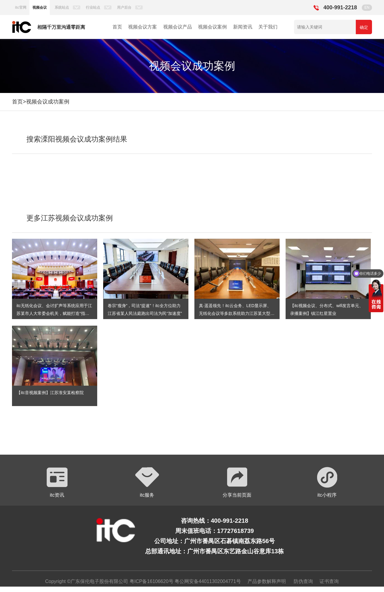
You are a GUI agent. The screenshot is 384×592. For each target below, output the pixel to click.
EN (367, 7)
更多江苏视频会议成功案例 (69, 218)
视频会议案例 (212, 26)
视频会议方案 (142, 26)
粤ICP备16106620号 (150, 581)
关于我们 (268, 26)
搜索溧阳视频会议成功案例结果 (76, 139)
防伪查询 (303, 581)
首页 (117, 26)
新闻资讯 (242, 26)
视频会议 (39, 7)
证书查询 (329, 581)
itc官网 (20, 7)
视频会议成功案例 (47, 102)
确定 (364, 27)
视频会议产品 (177, 26)
